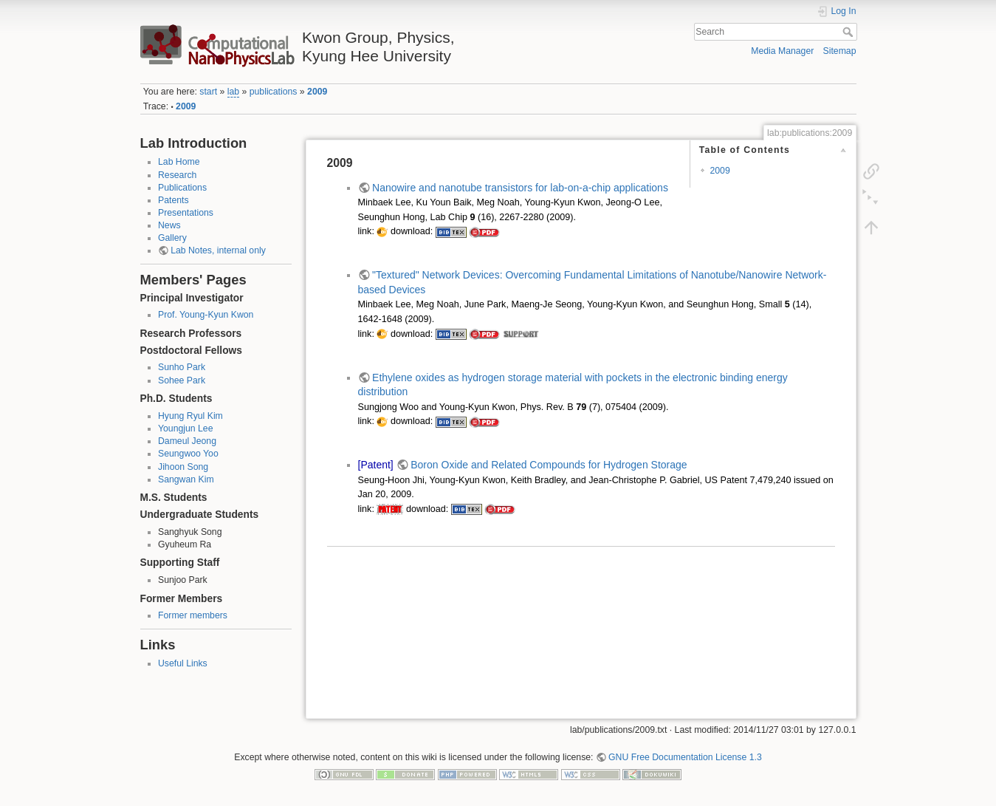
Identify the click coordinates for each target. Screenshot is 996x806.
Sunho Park (181, 367)
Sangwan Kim (186, 479)
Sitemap (839, 51)
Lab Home (179, 162)
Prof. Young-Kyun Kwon (205, 315)
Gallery (172, 238)
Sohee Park (181, 380)
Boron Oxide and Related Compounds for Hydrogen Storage (549, 465)
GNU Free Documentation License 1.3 (685, 757)
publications (274, 91)
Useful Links (182, 663)
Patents (173, 200)
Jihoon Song (183, 467)
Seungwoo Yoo (188, 453)
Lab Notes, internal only (218, 250)
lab (233, 91)
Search (849, 32)
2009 (317, 91)
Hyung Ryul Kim (190, 416)
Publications (182, 187)
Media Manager (782, 51)
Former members (192, 615)
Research (177, 175)
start (208, 91)
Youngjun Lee (185, 428)
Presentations (185, 213)
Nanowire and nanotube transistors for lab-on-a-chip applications (520, 188)
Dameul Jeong (187, 441)
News (169, 225)
